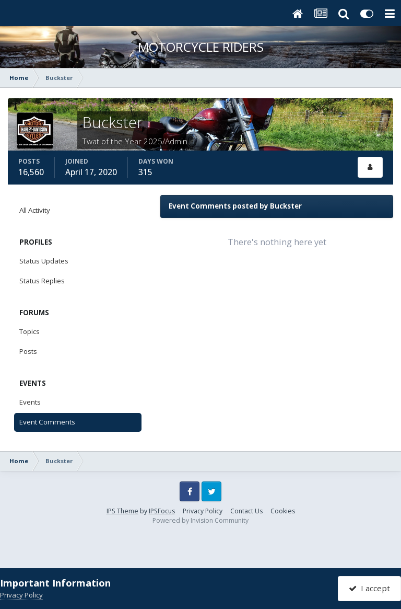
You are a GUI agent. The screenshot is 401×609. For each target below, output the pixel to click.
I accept (369, 588)
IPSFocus (162, 511)
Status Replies (42, 280)
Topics (29, 331)
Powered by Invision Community (200, 520)
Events (30, 402)
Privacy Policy (202, 511)
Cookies (282, 511)
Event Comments (47, 422)
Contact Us (246, 511)
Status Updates (43, 261)
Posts (28, 351)
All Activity (34, 210)
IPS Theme (122, 511)
